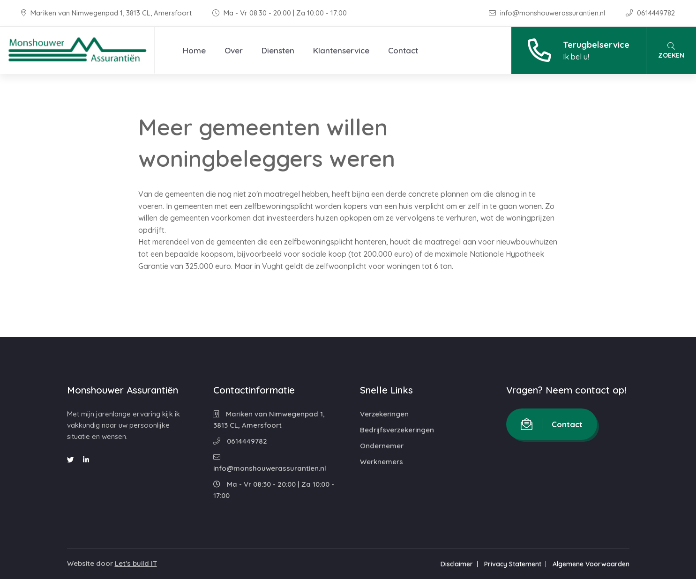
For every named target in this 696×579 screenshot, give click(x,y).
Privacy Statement (512, 564)
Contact (403, 50)
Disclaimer (457, 564)
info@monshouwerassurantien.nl (548, 12)
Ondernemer (382, 445)
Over (234, 50)
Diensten (278, 50)
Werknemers (381, 461)
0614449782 (650, 12)
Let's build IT (136, 563)
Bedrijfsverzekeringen (397, 429)
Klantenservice (341, 50)
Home (194, 50)
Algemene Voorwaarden (591, 564)
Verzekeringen (384, 413)
